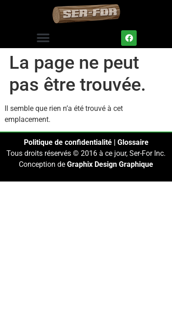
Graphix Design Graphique (110, 164)
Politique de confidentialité (68, 142)
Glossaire (133, 142)
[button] (43, 38)
